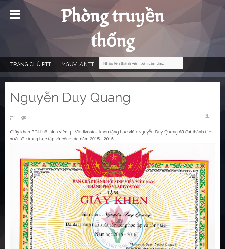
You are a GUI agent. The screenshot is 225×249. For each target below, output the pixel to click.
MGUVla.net (78, 64)
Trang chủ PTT (30, 64)
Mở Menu (16, 14)
